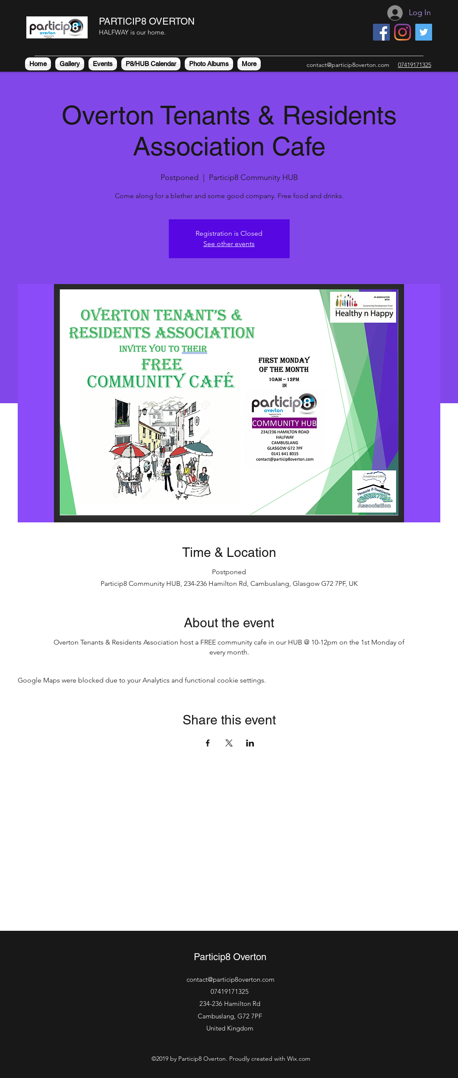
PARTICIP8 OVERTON (147, 21)
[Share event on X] (229, 743)
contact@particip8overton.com (347, 65)
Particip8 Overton (230, 957)
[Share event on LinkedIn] (250, 743)
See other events (229, 244)
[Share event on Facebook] (208, 743)
